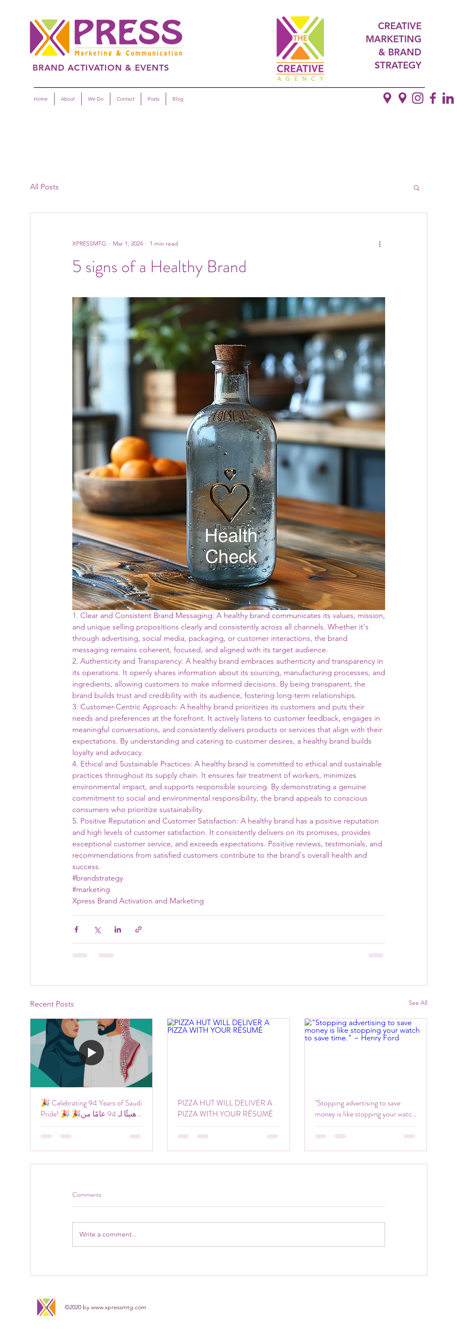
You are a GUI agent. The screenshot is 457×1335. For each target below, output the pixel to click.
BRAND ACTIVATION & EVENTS (101, 68)
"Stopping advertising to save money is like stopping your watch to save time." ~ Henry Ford (365, 1108)
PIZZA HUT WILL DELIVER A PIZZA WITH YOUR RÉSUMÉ (225, 1108)
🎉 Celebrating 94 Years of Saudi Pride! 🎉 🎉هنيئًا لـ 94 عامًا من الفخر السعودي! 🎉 (91, 1108)
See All (418, 1003)
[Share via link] (138, 929)
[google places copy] (387, 98)
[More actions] (380, 243)
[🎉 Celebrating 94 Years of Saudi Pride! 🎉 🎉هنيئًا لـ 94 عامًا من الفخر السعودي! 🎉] (91, 1053)
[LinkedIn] (448, 98)
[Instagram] (418, 98)
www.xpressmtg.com (118, 1307)
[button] (417, 187)
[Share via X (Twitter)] (97, 929)
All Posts (44, 186)
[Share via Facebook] (76, 929)
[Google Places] (402, 98)
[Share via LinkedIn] (118, 929)
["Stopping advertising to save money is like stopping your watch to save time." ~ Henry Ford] (366, 1053)
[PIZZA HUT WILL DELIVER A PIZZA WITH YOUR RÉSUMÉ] (228, 1053)
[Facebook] (433, 98)
